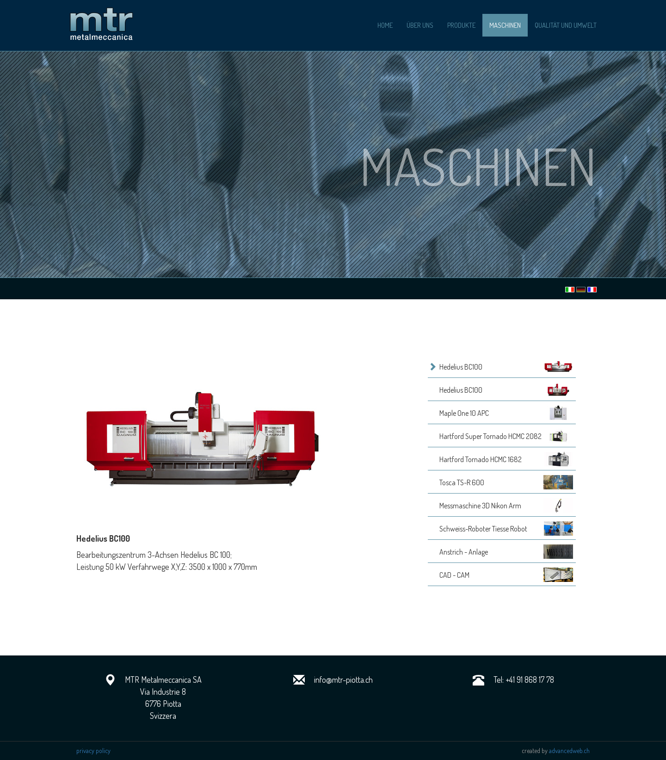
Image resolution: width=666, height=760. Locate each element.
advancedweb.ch (569, 750)
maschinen (505, 25)
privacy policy (93, 750)
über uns (420, 25)
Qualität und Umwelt (566, 25)
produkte (461, 25)
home (385, 25)
